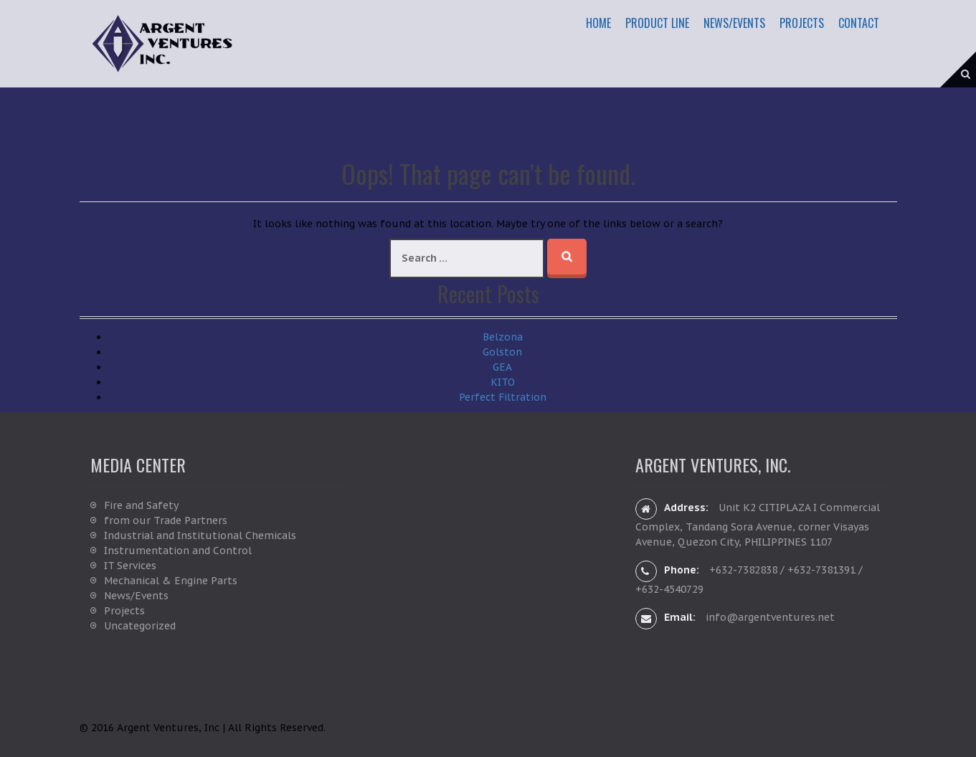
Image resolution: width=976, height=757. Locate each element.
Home (598, 23)
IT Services (130, 565)
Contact (858, 23)
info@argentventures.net (770, 617)
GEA (502, 367)
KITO (503, 382)
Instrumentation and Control (178, 550)
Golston (502, 352)
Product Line (657, 23)
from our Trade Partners (165, 520)
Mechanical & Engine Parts (170, 580)
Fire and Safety (141, 505)
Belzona (503, 336)
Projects (802, 23)
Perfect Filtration (502, 397)
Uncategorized (140, 625)
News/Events (734, 23)
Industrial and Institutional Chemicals (200, 535)
